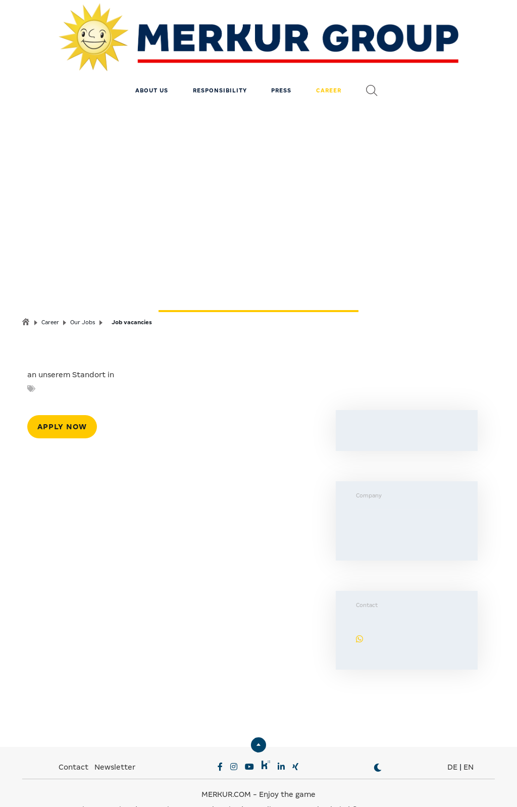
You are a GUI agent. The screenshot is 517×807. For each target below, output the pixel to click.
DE (452, 744)
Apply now (62, 404)
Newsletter (114, 744)
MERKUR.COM (226, 772)
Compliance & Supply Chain (295, 787)
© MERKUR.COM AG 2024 (397, 787)
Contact (73, 744)
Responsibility (220, 68)
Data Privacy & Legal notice (189, 787)
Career (328, 68)
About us (151, 68)
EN (468, 744)
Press (281, 68)
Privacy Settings (104, 787)
